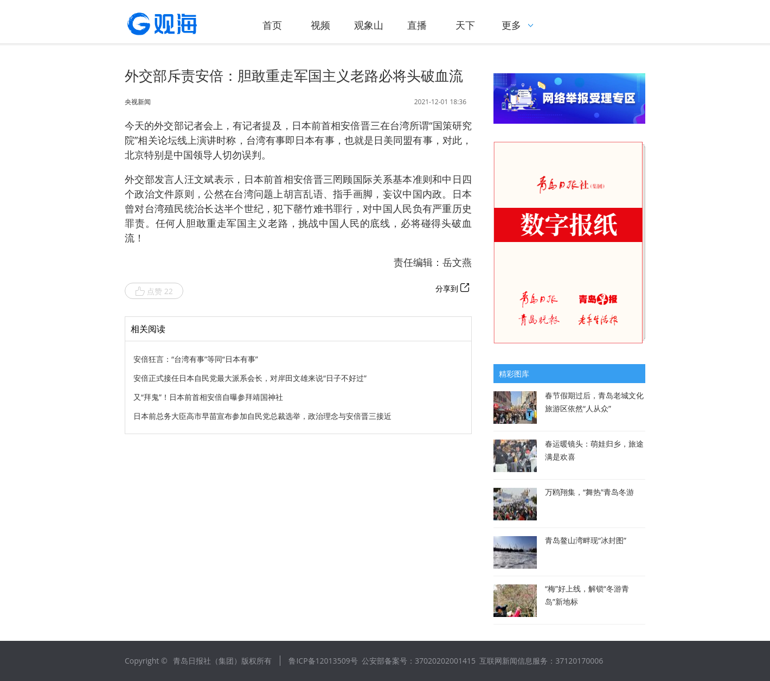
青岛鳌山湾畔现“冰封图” (585, 540)
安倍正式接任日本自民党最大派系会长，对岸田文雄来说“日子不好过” (250, 378)
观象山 (368, 24)
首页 (272, 24)
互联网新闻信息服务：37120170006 (541, 660)
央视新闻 (138, 102)
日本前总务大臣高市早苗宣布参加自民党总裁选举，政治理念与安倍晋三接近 (262, 416)
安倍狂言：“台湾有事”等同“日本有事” (195, 359)
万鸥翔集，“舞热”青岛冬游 (589, 492)
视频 (320, 24)
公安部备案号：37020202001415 (419, 660)
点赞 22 (154, 291)
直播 (417, 24)
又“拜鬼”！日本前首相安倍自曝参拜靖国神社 (208, 397)
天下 (465, 24)
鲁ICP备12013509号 (322, 660)
